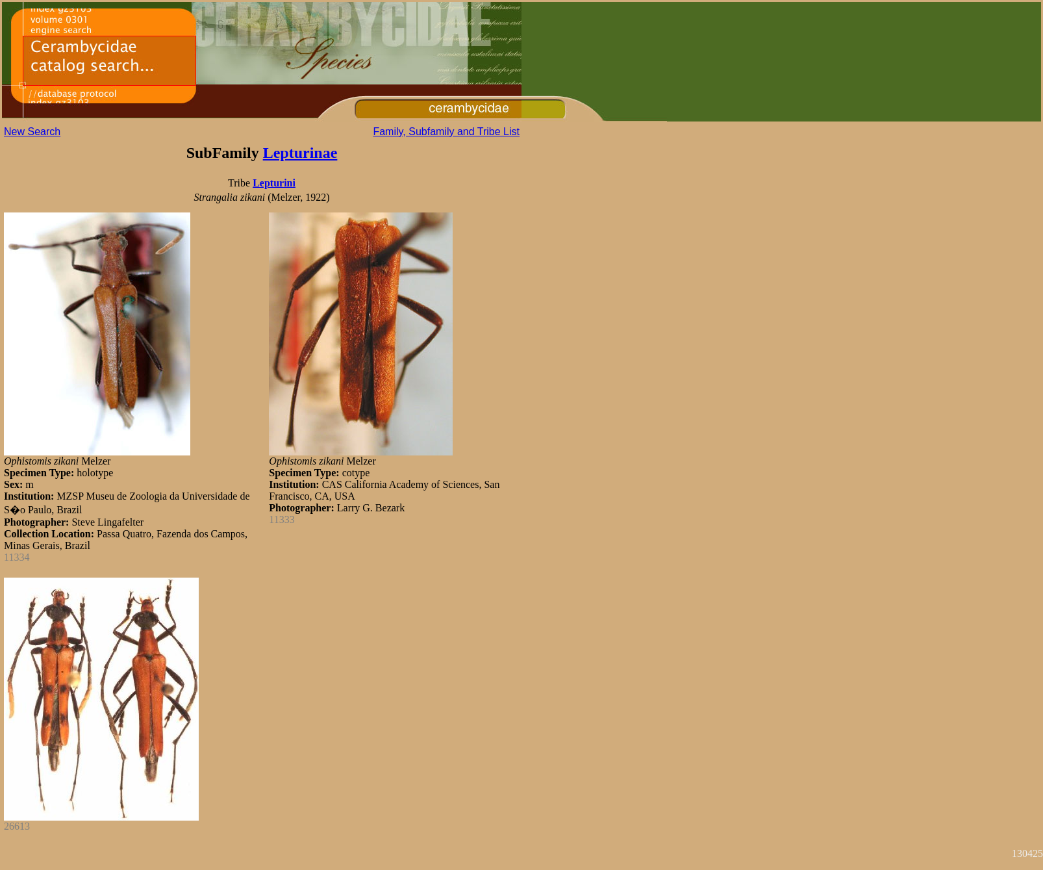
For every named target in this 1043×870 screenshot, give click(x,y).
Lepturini (274, 182)
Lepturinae (300, 152)
